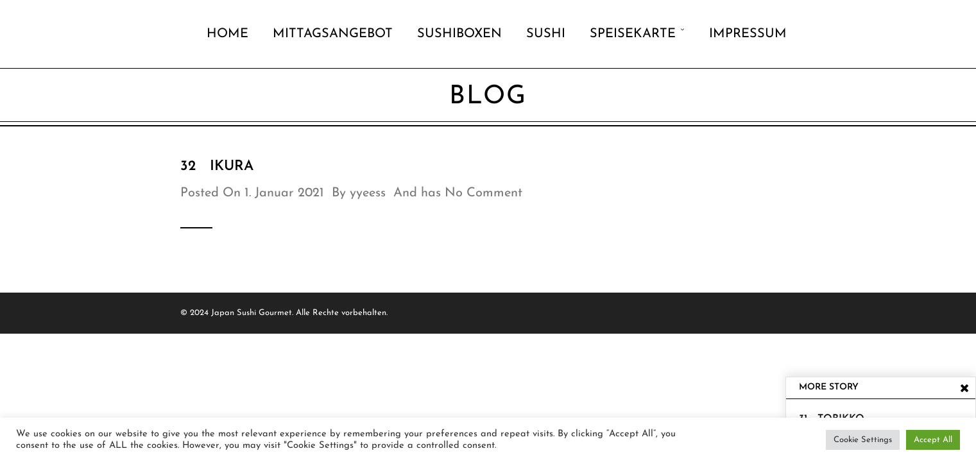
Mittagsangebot (333, 34)
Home (227, 34)
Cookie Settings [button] (863, 440)
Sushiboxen (459, 34)
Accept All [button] (933, 440)
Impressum (748, 34)
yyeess (368, 193)
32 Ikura (216, 166)
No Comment (483, 193)
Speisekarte (633, 34)
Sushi (545, 34)
